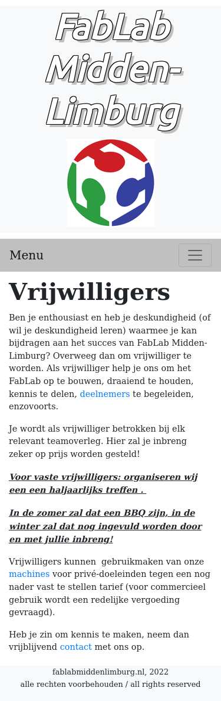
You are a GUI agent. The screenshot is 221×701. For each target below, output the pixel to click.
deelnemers (105, 394)
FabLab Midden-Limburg (110, 100)
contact (76, 647)
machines (29, 574)
